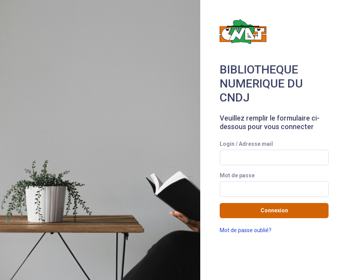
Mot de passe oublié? (245, 230)
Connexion (274, 210)
